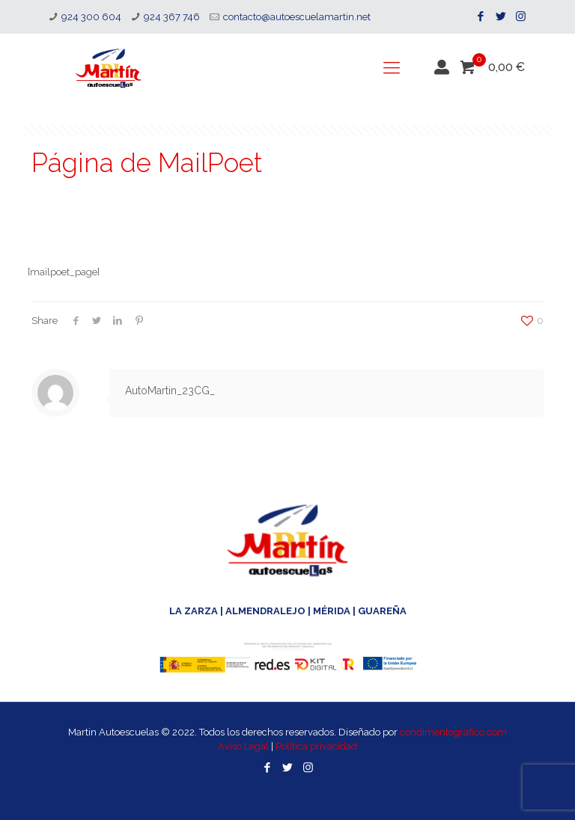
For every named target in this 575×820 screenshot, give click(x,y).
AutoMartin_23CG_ (170, 391)
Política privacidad (316, 746)
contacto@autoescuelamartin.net (297, 16)
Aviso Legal (243, 746)
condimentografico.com (453, 732)
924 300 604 (91, 16)
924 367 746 (172, 16)
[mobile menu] (391, 67)
